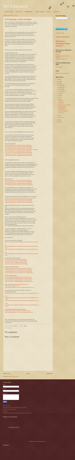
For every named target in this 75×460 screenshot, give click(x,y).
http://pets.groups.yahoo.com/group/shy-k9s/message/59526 (18, 268)
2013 (58, 83)
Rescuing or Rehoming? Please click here (63, 43)
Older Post (50, 373)
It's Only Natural (59, 67)
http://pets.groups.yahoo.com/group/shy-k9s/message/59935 (18, 151)
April (59, 115)
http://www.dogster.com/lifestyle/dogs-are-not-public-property (18, 277)
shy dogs (10, 327)
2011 (58, 122)
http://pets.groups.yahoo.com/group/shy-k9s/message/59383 (18, 180)
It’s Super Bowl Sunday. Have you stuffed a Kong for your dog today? (17, 413)
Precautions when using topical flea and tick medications (14, 407)
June (59, 97)
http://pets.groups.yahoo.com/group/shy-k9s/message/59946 (18, 145)
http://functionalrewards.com (11, 310)
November (60, 87)
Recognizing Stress (62, 106)
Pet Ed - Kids (9, 11)
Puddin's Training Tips (62, 37)
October (60, 89)
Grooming (5, 411)
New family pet (61, 112)
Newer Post (6, 373)
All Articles (58, 54)
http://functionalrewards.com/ (11, 312)
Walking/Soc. (29, 11)
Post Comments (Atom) (14, 376)
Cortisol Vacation (61, 108)
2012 (58, 120)
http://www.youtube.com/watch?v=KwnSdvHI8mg (15, 259)
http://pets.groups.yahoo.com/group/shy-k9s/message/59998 (22, 198)
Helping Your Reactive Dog (61, 59)
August (59, 93)
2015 (58, 79)
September (60, 91)
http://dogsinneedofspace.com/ (22, 284)
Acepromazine (61, 100)
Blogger (44, 441)
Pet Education (15, 6)
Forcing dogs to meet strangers (18, 19)
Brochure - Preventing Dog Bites (62, 73)
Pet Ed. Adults (40, 11)
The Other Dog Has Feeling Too (9, 409)
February (60, 117)
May (59, 99)
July (59, 95)
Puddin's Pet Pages (60, 33)
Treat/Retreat (60, 102)
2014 (58, 81)
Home (48, 11)
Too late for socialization (63, 110)
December (60, 85)
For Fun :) (19, 11)
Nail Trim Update (6, 405)
